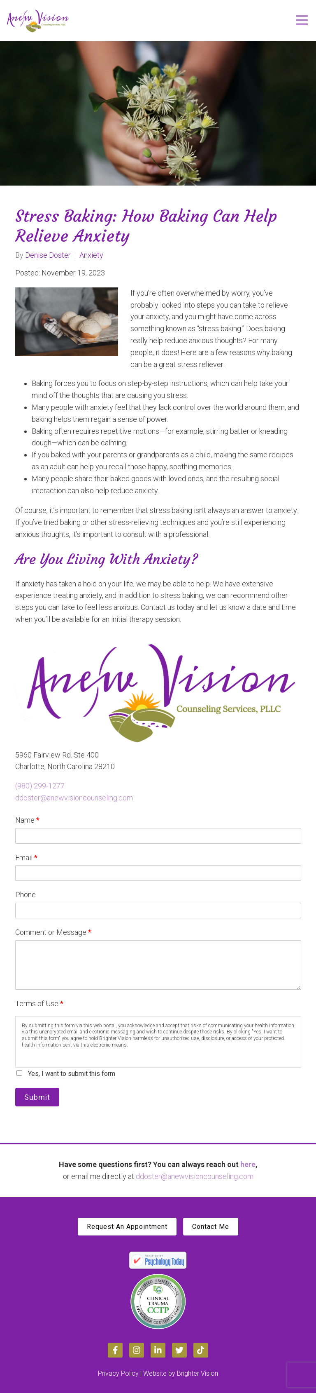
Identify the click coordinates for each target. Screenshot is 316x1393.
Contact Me (210, 1227)
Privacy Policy (118, 1373)
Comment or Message (53, 932)
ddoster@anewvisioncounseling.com (74, 797)
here (248, 1164)
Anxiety (91, 255)
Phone (25, 894)
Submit (37, 1097)
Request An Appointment (127, 1227)
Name (27, 820)
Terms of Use (39, 1003)
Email (26, 857)
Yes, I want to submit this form (71, 1074)
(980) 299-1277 (40, 785)
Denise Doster (48, 255)
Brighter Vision (197, 1373)
